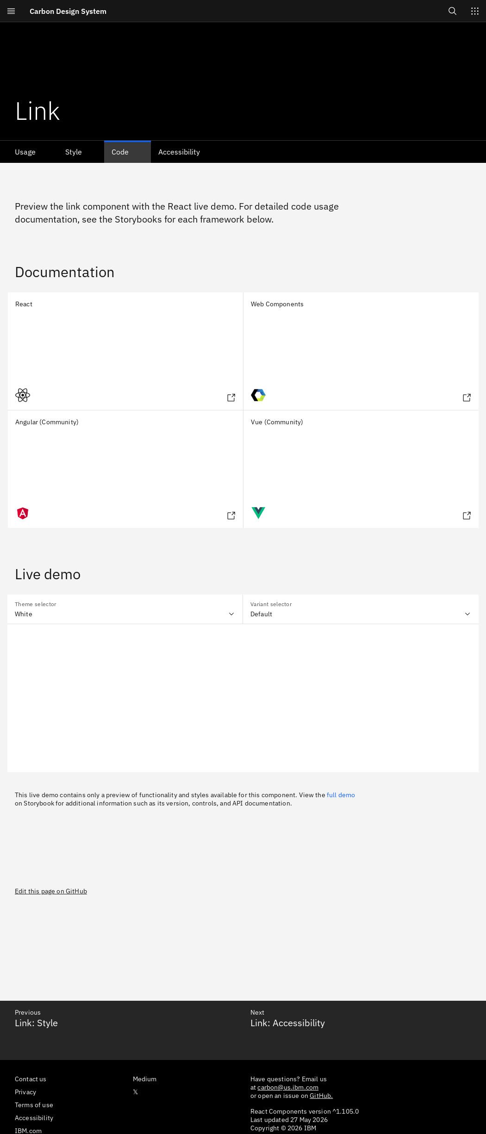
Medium (145, 1079)
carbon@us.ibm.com (287, 1087)
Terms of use (34, 1105)
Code (120, 151)
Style (73, 151)
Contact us (31, 1079)
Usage (25, 151)
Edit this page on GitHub (51, 891)
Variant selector (271, 604)
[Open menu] (11, 11)
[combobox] (125, 609)
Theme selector (35, 604)
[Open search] (453, 11)
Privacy (25, 1092)
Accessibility (179, 151)
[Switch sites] (475, 11)
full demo (341, 795)
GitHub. (321, 1095)
